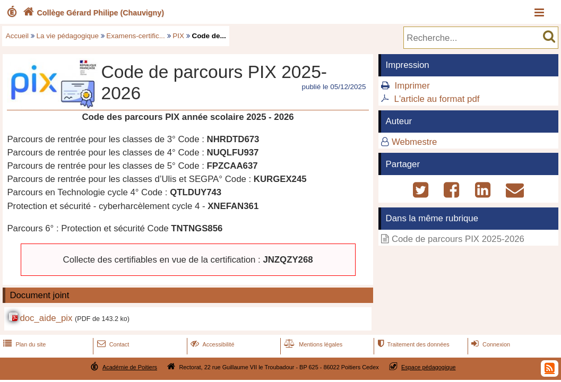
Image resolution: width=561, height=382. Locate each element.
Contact (112, 344)
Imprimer (412, 86)
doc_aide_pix (46, 318)
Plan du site (23, 344)
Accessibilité (211, 344)
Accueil (17, 36)
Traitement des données (412, 344)
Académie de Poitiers (129, 367)
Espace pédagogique (428, 367)
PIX (178, 36)
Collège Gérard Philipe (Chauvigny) (92, 12)
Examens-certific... (135, 36)
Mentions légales (312, 344)
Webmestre (414, 142)
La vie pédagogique (68, 36)
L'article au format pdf (437, 99)
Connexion (489, 344)
